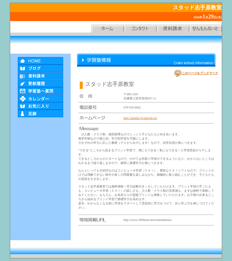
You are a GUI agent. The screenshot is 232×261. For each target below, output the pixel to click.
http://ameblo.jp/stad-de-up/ (140, 118)
